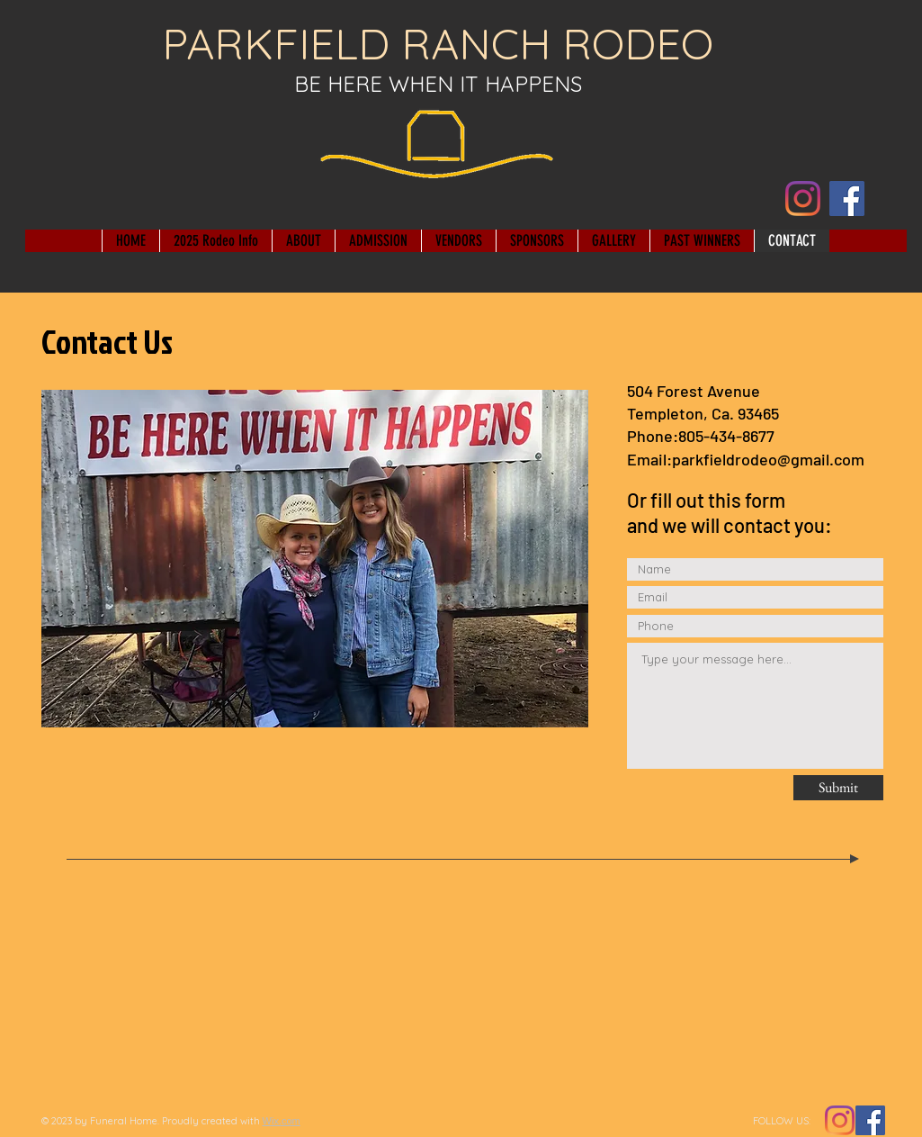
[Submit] (838, 787)
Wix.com (281, 1120)
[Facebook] (846, 198)
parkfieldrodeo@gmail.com (768, 459)
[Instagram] (802, 198)
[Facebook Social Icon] (870, 1120)
